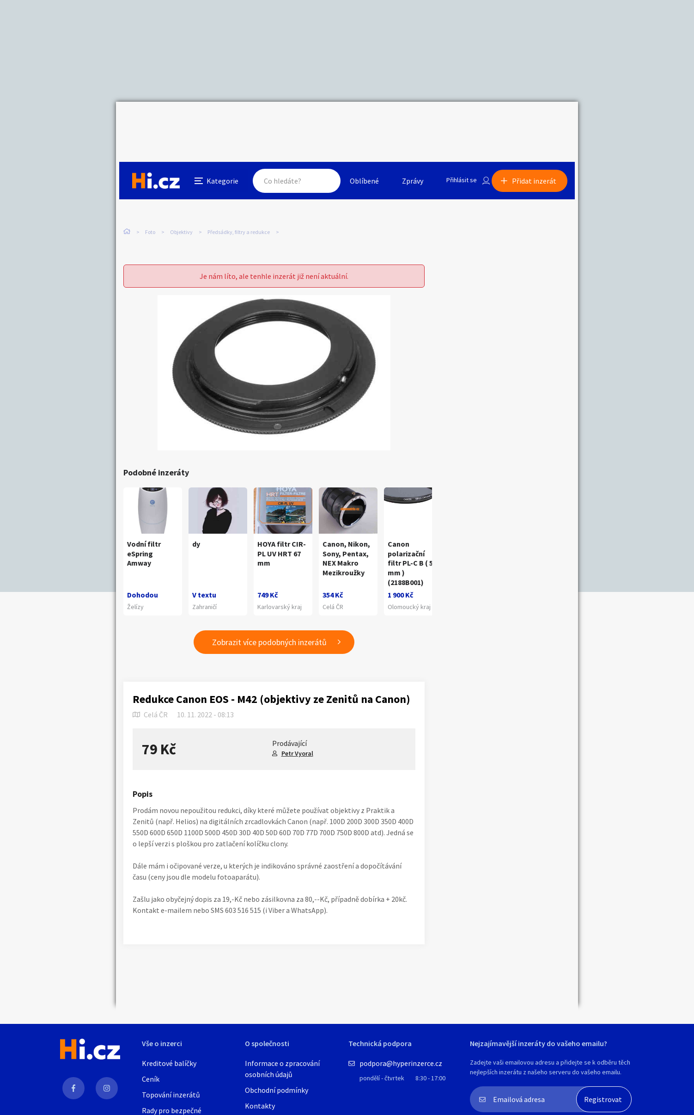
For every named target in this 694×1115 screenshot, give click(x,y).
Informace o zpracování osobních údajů (282, 1069)
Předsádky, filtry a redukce (238, 194)
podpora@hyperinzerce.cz (400, 1063)
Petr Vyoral (297, 734)
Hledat (314, 122)
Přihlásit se (454, 122)
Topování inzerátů (171, 1094)
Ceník (150, 1079)
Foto (150, 194)
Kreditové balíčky (169, 1063)
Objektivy (181, 194)
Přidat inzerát (537, 122)
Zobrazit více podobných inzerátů (269, 623)
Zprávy (402, 122)
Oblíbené (353, 122)
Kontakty (260, 1105)
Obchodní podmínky (276, 1090)
